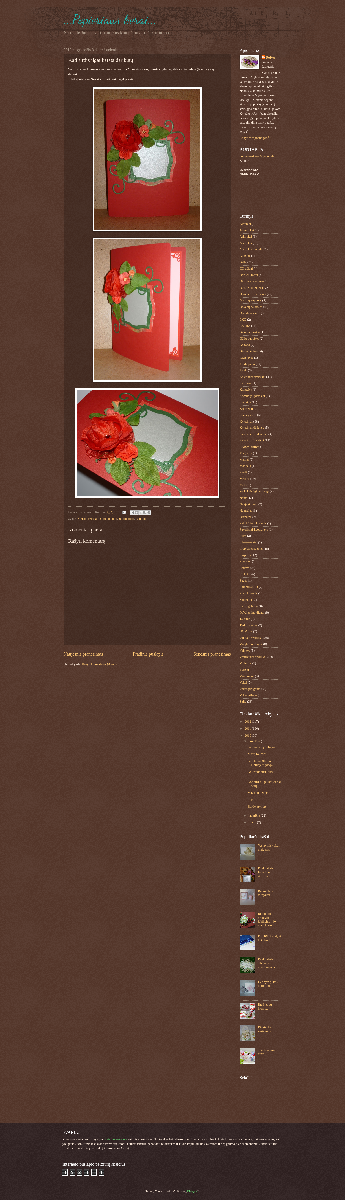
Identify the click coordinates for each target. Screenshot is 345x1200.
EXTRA (245, 325)
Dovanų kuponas (250, 300)
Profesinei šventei (251, 548)
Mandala (245, 466)
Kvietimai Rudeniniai (254, 434)
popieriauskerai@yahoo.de (257, 156)
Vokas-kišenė (248, 695)
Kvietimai (246, 421)
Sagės (243, 580)
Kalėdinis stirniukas (260, 772)
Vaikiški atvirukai (251, 638)
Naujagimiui (248, 504)
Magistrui (246, 453)
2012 (248, 721)
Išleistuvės (246, 357)
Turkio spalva (248, 625)
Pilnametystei (248, 542)
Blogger (192, 1191)
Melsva (244, 485)
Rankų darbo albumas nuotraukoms (266, 963)
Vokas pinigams (250, 689)
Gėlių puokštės (249, 338)
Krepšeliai (246, 408)
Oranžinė (245, 517)
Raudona (141, 518)
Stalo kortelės (248, 593)
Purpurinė (246, 555)
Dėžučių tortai (249, 275)
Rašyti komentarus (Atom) (99, 664)
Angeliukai (247, 230)
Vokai (243, 682)
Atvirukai (246, 243)
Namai (244, 498)
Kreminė (245, 402)
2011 (248, 728)
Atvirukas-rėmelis (251, 249)
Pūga (251, 799)
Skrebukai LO (249, 587)
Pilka (243, 536)
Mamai (244, 459)
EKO (243, 319)
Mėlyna (245, 478)
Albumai (245, 224)
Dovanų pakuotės (251, 307)
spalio (252, 822)
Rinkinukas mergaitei (265, 893)
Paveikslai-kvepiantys (254, 529)
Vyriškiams (247, 676)
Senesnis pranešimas (212, 654)
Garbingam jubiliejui (261, 747)
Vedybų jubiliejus (251, 644)
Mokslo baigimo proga (254, 491)
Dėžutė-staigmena (251, 287)
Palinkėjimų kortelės (253, 523)
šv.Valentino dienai (252, 612)
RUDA (244, 574)
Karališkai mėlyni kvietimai (269, 938)
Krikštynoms (248, 415)
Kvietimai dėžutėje (252, 427)
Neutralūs (246, 510)
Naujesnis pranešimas (83, 654)
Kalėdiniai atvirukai (252, 377)
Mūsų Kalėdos (257, 754)
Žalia (243, 701)
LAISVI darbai (249, 446)
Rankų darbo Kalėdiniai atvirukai (266, 872)
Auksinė (245, 255)
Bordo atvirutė (257, 806)
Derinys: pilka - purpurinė (268, 984)
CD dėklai (246, 268)
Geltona (245, 345)
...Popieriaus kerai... (110, 19)
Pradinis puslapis (148, 654)
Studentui (246, 599)
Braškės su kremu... (265, 1006)
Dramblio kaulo (250, 313)
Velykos (245, 650)
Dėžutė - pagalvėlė (252, 281)
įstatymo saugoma (115, 1139)
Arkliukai (246, 236)
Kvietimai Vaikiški (252, 440)
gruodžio (254, 741)
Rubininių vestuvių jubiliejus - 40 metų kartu (267, 919)
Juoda (243, 370)
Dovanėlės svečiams (253, 294)
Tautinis (245, 619)
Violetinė (245, 663)
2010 (248, 735)
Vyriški (244, 669)
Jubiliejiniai (126, 518)
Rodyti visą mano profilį (255, 138)
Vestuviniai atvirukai (253, 657)
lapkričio (254, 815)
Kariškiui (246, 383)
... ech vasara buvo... (266, 1052)
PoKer (270, 57)
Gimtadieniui (108, 518)
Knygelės (246, 389)
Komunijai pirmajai (252, 396)
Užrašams (246, 631)
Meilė (243, 472)
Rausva (244, 568)
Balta (243, 262)
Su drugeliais (248, 606)
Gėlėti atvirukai (88, 518)
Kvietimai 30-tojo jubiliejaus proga (260, 763)
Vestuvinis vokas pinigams (269, 847)
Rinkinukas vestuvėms (265, 1029)
